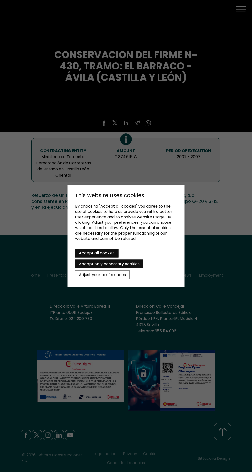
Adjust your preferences (102, 275)
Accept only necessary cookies (109, 264)
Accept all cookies (97, 253)
